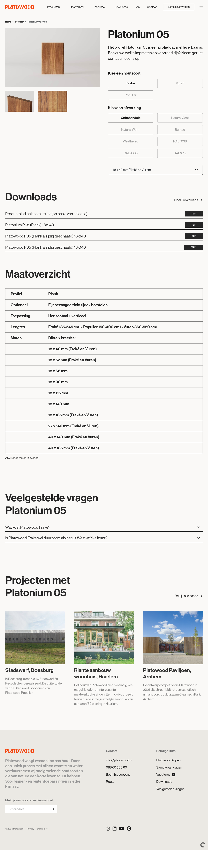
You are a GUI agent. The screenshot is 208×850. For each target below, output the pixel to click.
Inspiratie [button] (99, 7)
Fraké (130, 83)
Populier (130, 95)
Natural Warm (130, 129)
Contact (152, 7)
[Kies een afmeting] (155, 170)
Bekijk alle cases (189, 596)
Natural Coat (180, 118)
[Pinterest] (129, 828)
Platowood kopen (168, 760)
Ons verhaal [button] (77, 7)
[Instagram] (108, 828)
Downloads (121, 7)
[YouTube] (121, 828)
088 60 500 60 (116, 767)
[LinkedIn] (114, 828)
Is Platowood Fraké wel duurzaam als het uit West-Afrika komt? (103, 538)
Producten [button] (53, 7)
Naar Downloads (188, 200)
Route (110, 781)
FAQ (137, 7)
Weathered (130, 141)
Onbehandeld (131, 118)
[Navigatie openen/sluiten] (201, 7)
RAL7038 (180, 141)
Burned (180, 129)
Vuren (180, 83)
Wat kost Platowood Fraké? (103, 528)
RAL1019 (180, 153)
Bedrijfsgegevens (118, 774)
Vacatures (165, 774)
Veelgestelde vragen (170, 789)
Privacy (30, 828)
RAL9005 (131, 153)
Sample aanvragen (179, 6)
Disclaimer (42, 828)
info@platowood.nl (119, 760)
